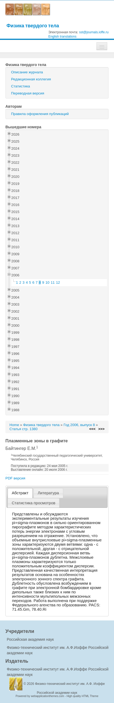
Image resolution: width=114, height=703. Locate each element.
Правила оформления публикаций (40, 114)
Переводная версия (27, 93)
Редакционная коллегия (31, 79)
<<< (92, 429)
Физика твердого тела (32, 25)
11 (53, 282)
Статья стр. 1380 (23, 429)
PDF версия (15, 478)
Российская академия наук (30, 639)
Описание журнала (27, 72)
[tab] (20, 493)
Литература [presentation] (48, 493)
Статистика (20, 86)
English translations (62, 36)
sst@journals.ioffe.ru (94, 32)
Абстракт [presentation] (20, 493)
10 (47, 282)
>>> (101, 429)
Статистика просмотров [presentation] (33, 503)
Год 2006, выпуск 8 (79, 425)
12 (58, 282)
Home (14, 425)
